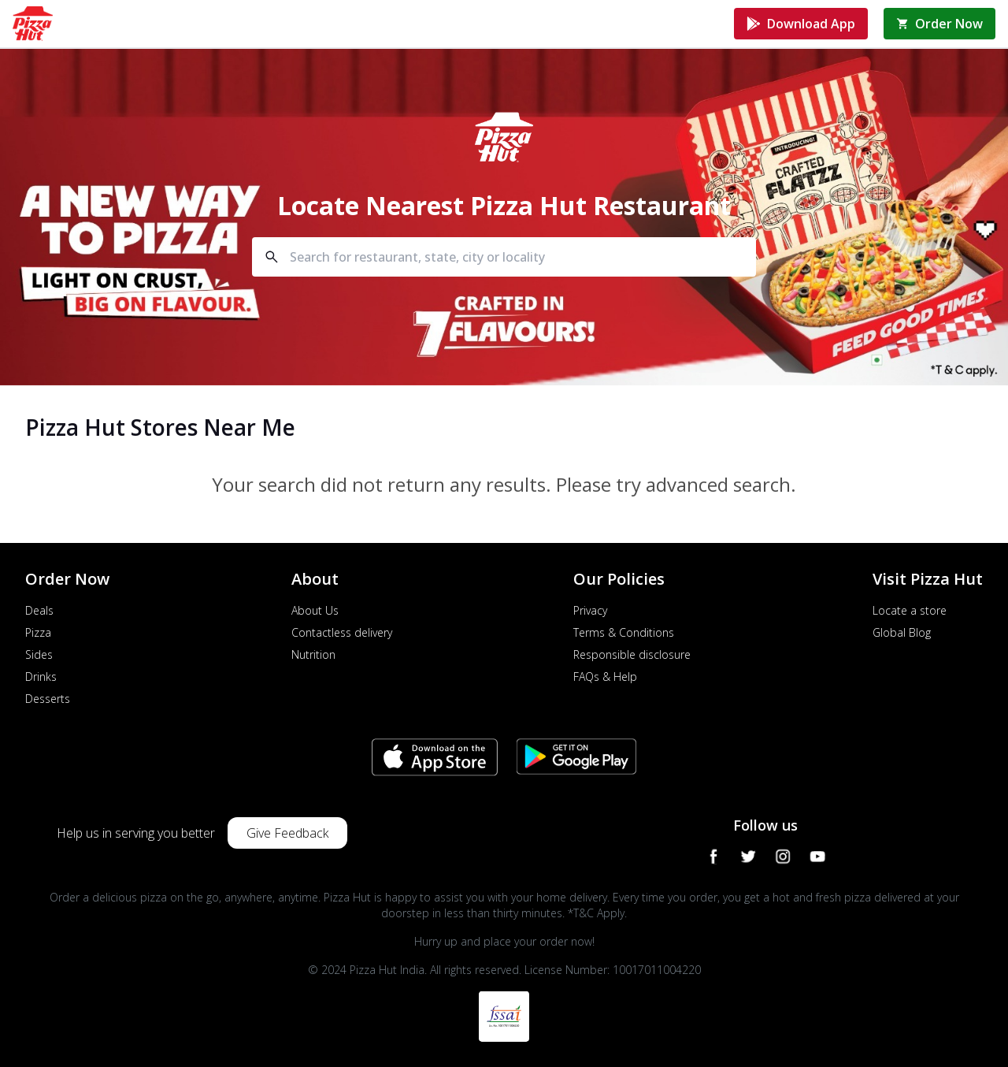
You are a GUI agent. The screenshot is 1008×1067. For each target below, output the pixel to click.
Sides (39, 654)
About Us (315, 610)
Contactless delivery (341, 632)
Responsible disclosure (632, 654)
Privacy (590, 610)
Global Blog (902, 632)
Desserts (47, 698)
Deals (39, 610)
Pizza (38, 632)
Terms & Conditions (623, 632)
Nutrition (313, 654)
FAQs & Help (605, 676)
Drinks (41, 676)
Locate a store (910, 610)
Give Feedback (287, 833)
